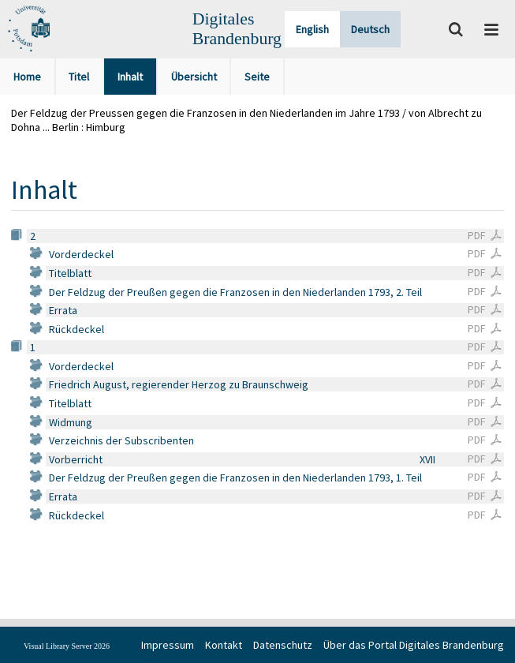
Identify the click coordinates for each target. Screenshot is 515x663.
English (312, 29)
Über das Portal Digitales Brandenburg (413, 645)
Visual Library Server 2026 (67, 646)
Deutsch (370, 29)
